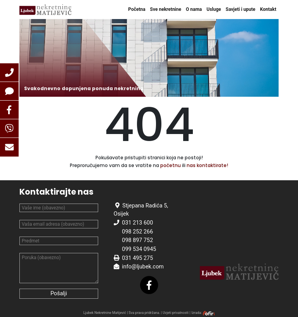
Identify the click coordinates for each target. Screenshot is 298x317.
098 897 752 (137, 240)
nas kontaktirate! (207, 165)
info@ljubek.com (143, 266)
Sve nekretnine (165, 9)
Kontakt (268, 9)
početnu (170, 165)
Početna (136, 9)
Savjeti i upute (241, 9)
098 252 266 (137, 231)
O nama (194, 9)
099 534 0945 (139, 249)
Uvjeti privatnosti (176, 313)
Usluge (213, 9)
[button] (9, 72)
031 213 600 (137, 222)
